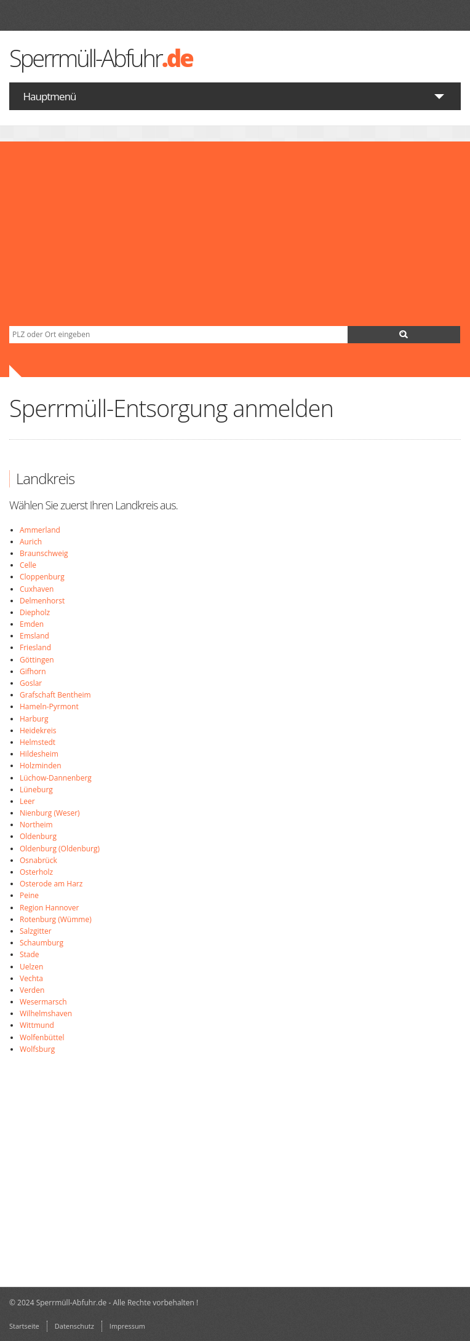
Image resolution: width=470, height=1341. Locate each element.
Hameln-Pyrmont (49, 706)
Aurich (31, 541)
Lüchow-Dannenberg (56, 778)
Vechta (31, 978)
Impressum (127, 1326)
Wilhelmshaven (46, 1013)
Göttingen (37, 660)
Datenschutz (74, 1326)
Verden (32, 990)
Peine (29, 895)
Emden (32, 624)
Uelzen (31, 966)
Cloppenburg (42, 576)
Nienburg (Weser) (50, 813)
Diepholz (35, 612)
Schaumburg (41, 942)
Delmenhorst (42, 600)
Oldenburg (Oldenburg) (60, 848)
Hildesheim (39, 754)
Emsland (34, 636)
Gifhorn (33, 671)
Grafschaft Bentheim (55, 695)
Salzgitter (36, 931)
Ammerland (40, 530)
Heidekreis (38, 730)
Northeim (36, 824)
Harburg (34, 719)
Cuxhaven (37, 589)
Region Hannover (49, 907)
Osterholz (36, 872)
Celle (28, 565)
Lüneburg (36, 789)
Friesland (35, 647)
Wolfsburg (37, 1049)
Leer (27, 801)
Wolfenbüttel (42, 1037)
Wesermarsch (43, 1002)
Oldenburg (38, 836)
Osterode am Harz (51, 883)
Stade (29, 954)
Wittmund (37, 1025)
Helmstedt (37, 742)
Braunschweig (44, 553)
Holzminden (41, 765)
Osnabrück (38, 860)
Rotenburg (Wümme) (56, 919)
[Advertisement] (235, 234)
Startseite (24, 1326)
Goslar (31, 683)
